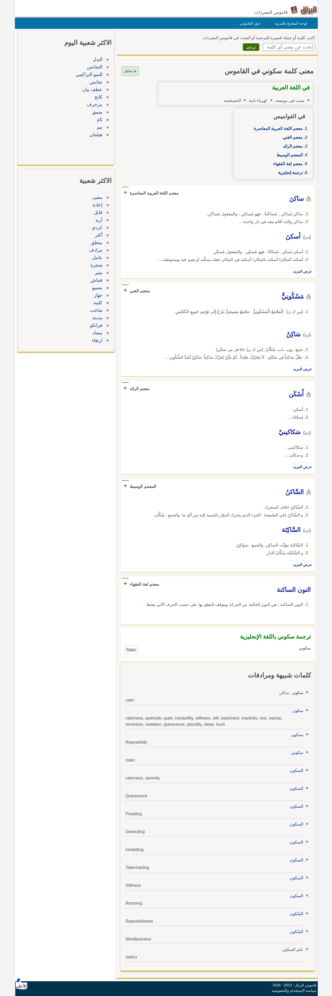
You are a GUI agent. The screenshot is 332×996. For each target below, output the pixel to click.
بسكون (296, 734)
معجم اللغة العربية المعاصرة (277, 128)
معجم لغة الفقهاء (286, 164)
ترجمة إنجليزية (289, 172)
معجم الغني (291, 137)
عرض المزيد (301, 271)
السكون (295, 770)
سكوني (296, 752)
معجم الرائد (291, 146)
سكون (296, 692)
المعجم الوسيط (288, 155)
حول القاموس (248, 23)
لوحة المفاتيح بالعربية (290, 23)
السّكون (295, 913)
